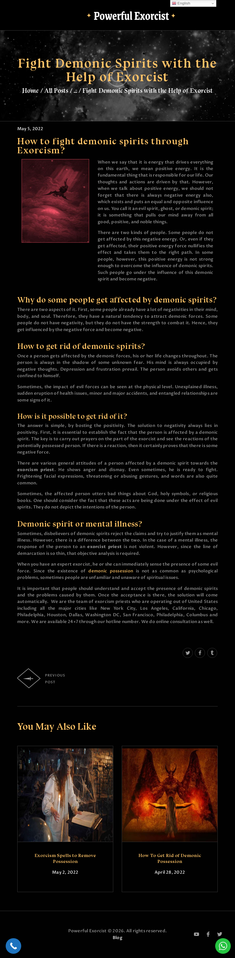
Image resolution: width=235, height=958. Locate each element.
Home (30, 90)
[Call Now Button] (13, 946)
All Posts (56, 90)
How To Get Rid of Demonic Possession (169, 858)
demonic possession (110, 571)
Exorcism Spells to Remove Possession (65, 858)
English (181, 3)
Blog (117, 937)
